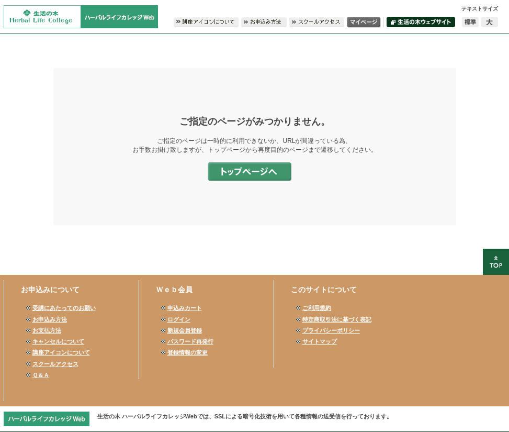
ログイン (178, 319)
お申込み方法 (49, 319)
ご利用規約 (316, 308)
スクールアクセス (55, 364)
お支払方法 (46, 330)
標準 (470, 22)
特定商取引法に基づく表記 (336, 319)
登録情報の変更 (187, 352)
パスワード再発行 (190, 341)
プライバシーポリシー (331, 330)
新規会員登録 (184, 330)
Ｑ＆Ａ (40, 375)
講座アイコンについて (61, 352)
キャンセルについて (58, 341)
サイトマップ (319, 341)
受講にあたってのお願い (64, 308)
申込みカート (184, 308)
